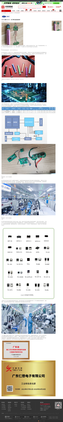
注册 (45, 0)
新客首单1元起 (53, 10)
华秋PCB (26, 10)
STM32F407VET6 (34, 8)
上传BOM (50, 6)
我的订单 (53, 0)
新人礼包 (48, 0)
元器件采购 (3, 404)
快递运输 (15, 404)
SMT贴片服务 (3, 407)
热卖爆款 (22, 10)
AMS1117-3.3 (29, 8)
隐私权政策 (22, 404)
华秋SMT (30, 10)
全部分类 (3, 10)
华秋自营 (13, 10)
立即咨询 (44, 410)
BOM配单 (17, 10)
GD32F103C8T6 (20, 8)
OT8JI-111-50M (39, 8)
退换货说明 (9, 407)
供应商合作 (44, 10)
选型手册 (9, 410)
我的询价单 (29, 407)
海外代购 (35, 10)
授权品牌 (39, 10)
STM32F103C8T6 (25, 8)
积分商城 (48, 10)
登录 (43, 0)
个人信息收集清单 (23, 407)
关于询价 (9, 404)
